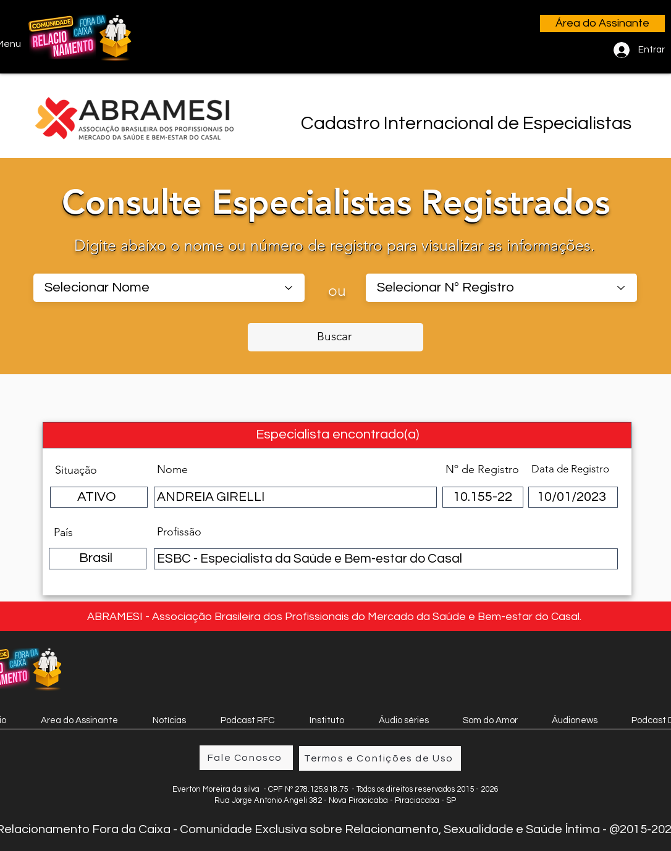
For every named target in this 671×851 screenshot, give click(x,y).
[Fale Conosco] (246, 757)
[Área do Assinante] (602, 23)
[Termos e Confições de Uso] (380, 758)
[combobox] (169, 288)
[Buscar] (335, 337)
